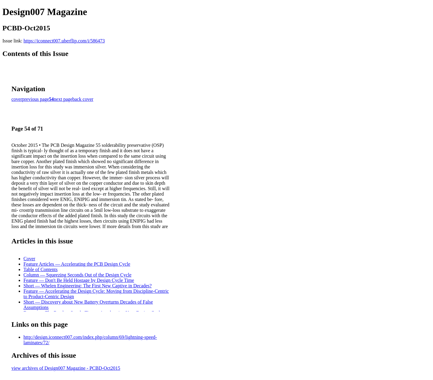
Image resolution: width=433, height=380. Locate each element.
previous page (35, 99)
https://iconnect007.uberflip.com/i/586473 (64, 40)
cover (16, 99)
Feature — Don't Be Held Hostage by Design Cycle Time (78, 280)
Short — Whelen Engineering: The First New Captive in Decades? (87, 285)
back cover (83, 99)
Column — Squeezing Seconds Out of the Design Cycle (77, 274)
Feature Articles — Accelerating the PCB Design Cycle (76, 264)
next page (63, 99)
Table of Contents (40, 269)
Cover (29, 258)
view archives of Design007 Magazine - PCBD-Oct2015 (65, 368)
